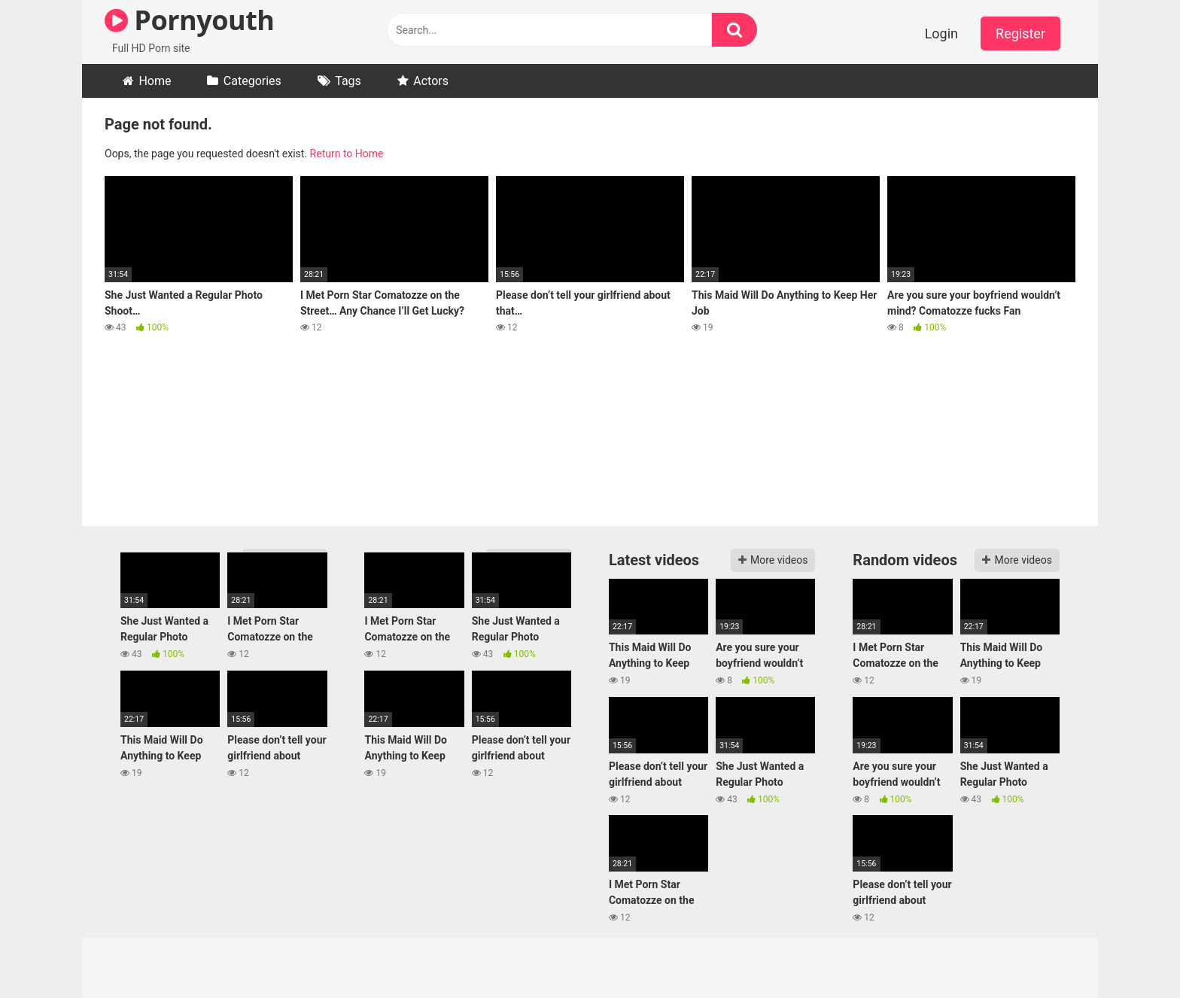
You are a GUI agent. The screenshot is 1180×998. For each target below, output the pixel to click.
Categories (252, 81)
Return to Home (347, 154)
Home (154, 81)
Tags (348, 81)
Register (1020, 33)
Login (941, 33)
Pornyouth (189, 20)
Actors (431, 81)
